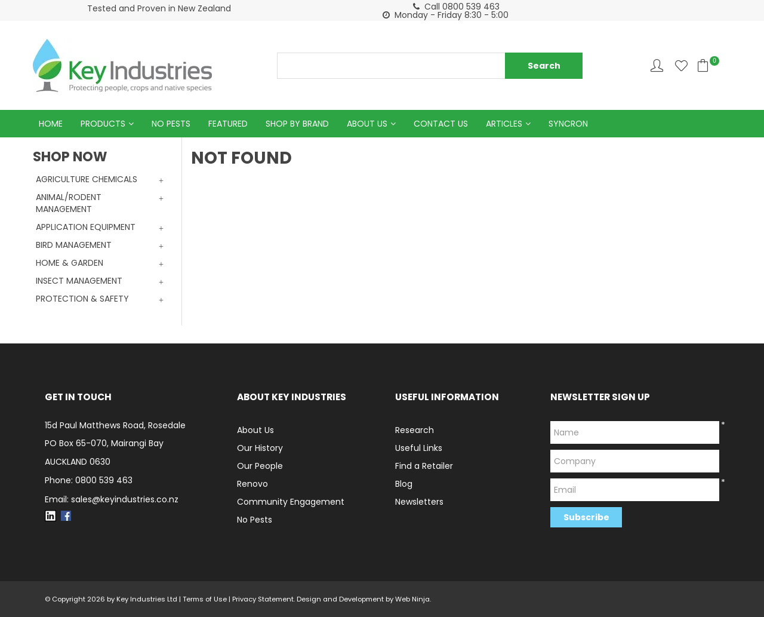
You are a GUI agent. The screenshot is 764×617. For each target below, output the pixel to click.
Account (657, 65)
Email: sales (111, 500)
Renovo (252, 484)
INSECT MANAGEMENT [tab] (79, 281)
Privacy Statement (263, 599)
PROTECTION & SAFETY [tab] (82, 299)
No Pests (171, 124)
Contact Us (441, 124)
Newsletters (419, 502)
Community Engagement (290, 502)
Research (414, 430)
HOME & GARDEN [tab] (69, 263)
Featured (228, 124)
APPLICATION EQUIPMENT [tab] (85, 227)
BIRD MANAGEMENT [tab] (74, 245)
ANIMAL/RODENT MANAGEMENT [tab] (68, 203)
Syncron (568, 124)
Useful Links (418, 448)
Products (103, 124)
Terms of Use (205, 599)
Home (51, 124)
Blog (403, 484)
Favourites (681, 65)
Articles (504, 124)
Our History (260, 448)
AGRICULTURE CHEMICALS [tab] (86, 179)
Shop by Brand (297, 124)
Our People (260, 466)
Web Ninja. (413, 599)
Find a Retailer (424, 466)
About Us (367, 124)
